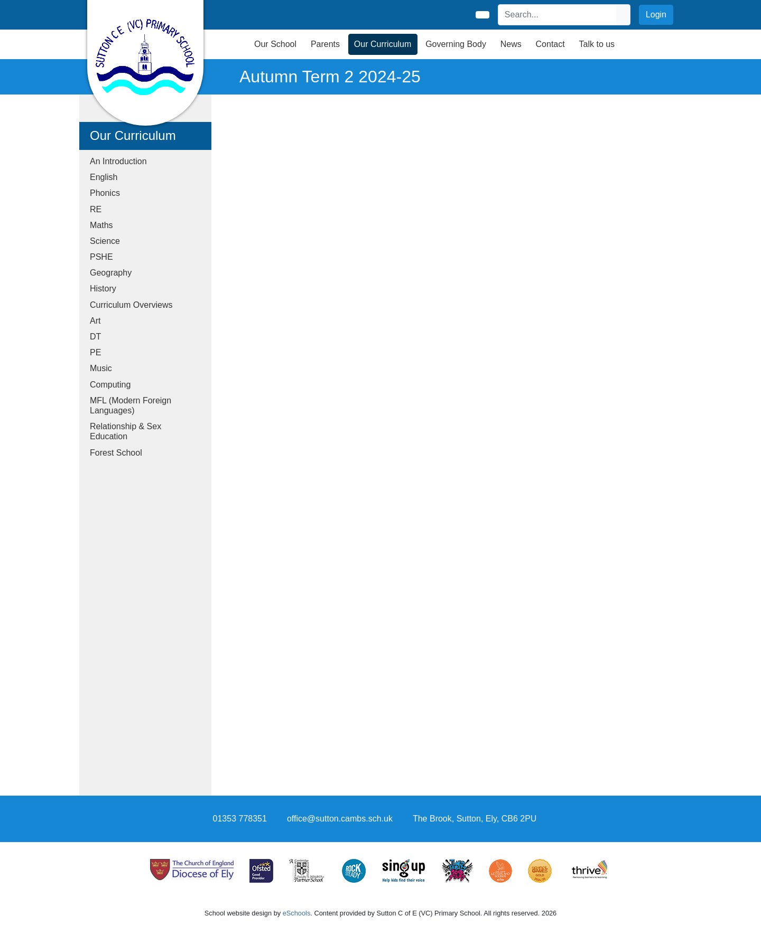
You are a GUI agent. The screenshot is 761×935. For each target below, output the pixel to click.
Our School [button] (275, 44)
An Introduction (118, 161)
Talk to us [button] (597, 44)
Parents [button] (325, 44)
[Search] (557, 15)
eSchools (297, 913)
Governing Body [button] (455, 44)
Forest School (116, 452)
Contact (550, 44)
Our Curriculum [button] (382, 44)
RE (95, 209)
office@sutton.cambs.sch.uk (340, 818)
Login (656, 14)
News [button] (511, 44)
